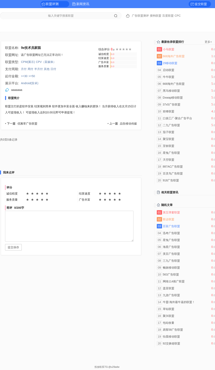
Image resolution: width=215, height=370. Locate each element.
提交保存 (13, 247)
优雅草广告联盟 (21, 123)
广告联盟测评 (140, 15)
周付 (30, 69)
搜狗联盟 (155, 15)
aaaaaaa (16, 89)
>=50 (31, 76)
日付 (53, 69)
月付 (24, 69)
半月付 (38, 69)
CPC (178, 15)
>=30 (24, 76)
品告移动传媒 (122, 123)
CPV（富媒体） (46, 61)
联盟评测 (52, 4)
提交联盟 (201, 4)
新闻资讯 (82, 4)
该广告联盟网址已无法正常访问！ (42, 54)
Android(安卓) (29, 83)
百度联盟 (168, 15)
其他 (46, 69)
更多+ (208, 41)
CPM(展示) (28, 61)
